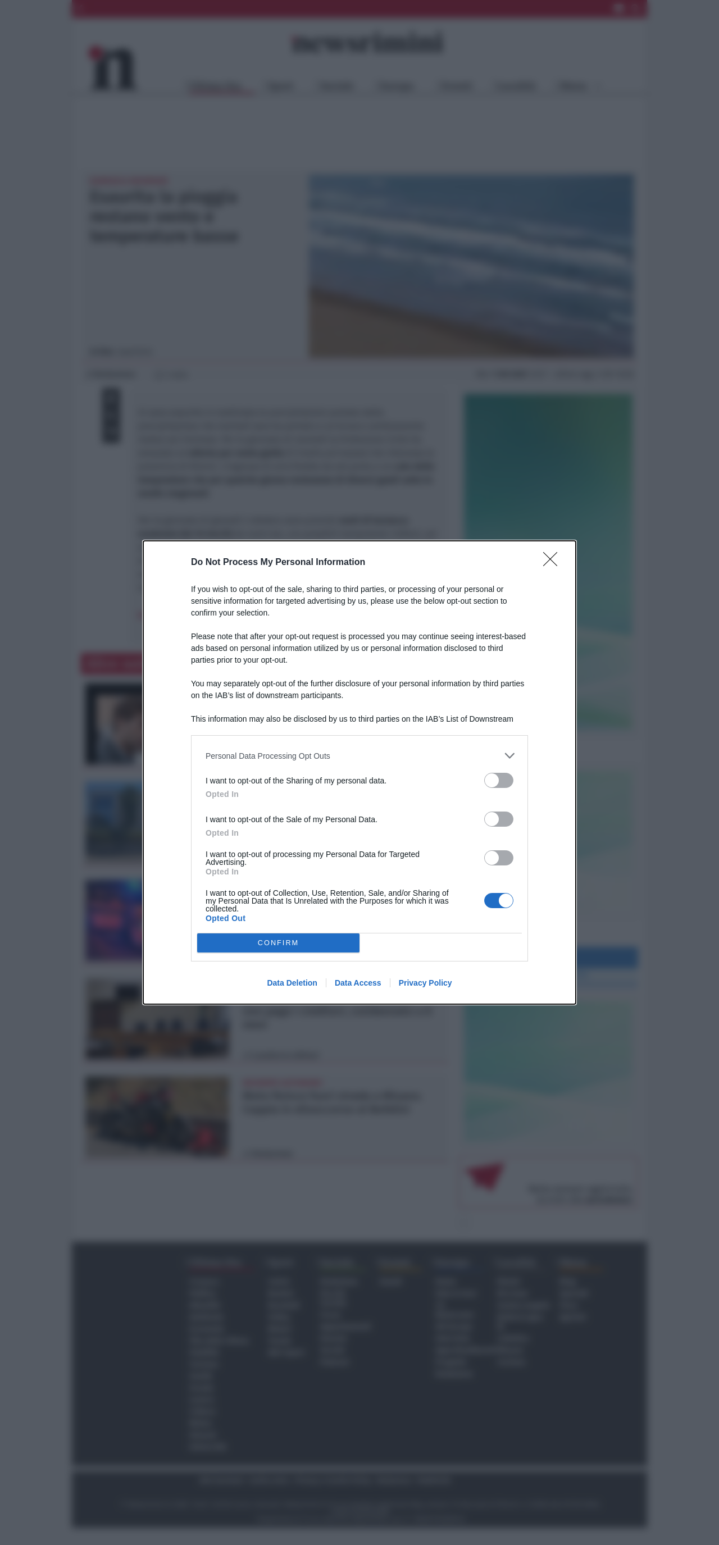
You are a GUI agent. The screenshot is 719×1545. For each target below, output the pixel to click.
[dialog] (359, 772)
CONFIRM (278, 943)
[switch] (498, 780)
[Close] (554, 562)
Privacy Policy (425, 982)
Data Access (358, 982)
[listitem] (359, 756)
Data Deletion (292, 982)
